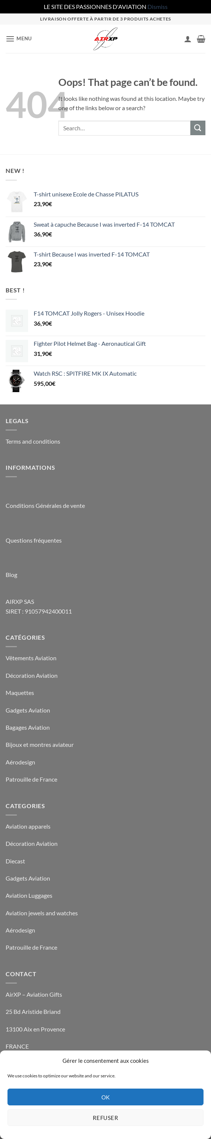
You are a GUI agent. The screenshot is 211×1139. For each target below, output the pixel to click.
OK (105, 1097)
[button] (19, 39)
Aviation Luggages (29, 895)
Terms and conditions (33, 441)
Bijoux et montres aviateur (40, 744)
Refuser (105, 1117)
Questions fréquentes (34, 540)
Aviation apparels (28, 826)
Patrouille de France (31, 779)
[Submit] (197, 128)
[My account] (188, 39)
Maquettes (20, 692)
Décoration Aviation (32, 675)
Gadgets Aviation (28, 710)
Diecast (15, 861)
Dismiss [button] (157, 6)
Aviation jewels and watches (42, 912)
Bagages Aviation (28, 727)
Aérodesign (20, 762)
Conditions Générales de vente (45, 505)
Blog (11, 574)
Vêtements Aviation (31, 657)
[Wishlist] (175, 40)
